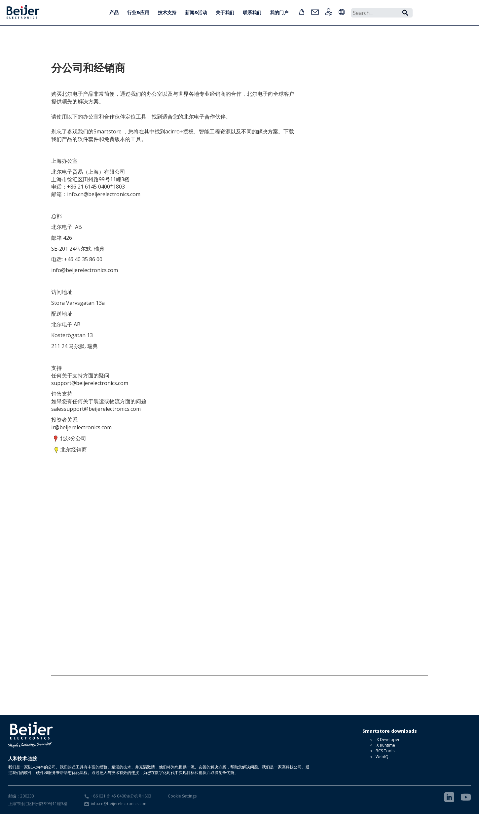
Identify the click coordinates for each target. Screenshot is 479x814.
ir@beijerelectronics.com (81, 427)
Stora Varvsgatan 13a (78, 302)
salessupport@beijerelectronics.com (96, 408)
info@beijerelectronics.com (84, 270)
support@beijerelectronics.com (89, 383)
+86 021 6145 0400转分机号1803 (121, 796)
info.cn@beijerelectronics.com (119, 803)
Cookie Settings (182, 796)
